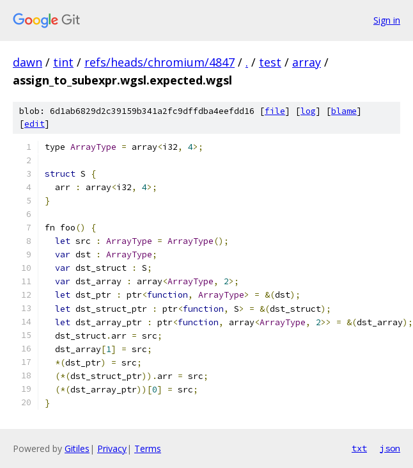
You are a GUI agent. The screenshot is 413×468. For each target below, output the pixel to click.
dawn (27, 62)
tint (63, 62)
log (308, 111)
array (306, 62)
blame (344, 111)
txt (359, 448)
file (275, 111)
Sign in (386, 20)
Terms (147, 448)
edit (34, 123)
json (390, 448)
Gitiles (77, 448)
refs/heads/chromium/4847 (159, 62)
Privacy (112, 448)
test (270, 62)
